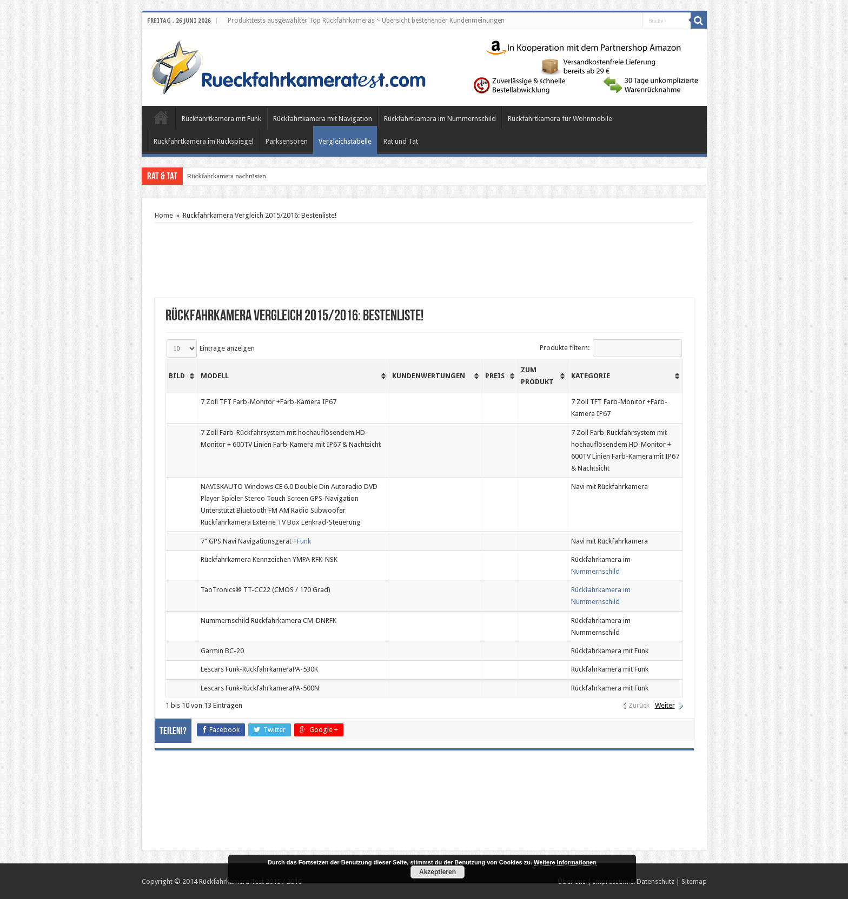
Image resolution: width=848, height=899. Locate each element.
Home (161, 117)
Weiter (665, 705)
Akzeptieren (437, 872)
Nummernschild (595, 571)
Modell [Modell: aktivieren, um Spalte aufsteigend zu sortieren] (215, 376)
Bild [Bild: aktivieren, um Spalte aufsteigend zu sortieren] (177, 376)
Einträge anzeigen (211, 348)
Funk (304, 541)
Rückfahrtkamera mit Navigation (322, 119)
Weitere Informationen (565, 862)
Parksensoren (287, 141)
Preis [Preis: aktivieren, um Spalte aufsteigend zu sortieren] (495, 376)
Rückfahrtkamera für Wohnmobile (560, 119)
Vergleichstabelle (345, 141)
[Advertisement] (424, 260)
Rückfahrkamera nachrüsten (226, 176)
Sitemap (694, 881)
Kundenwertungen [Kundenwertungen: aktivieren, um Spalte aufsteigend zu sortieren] (428, 376)
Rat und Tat (400, 141)
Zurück (639, 705)
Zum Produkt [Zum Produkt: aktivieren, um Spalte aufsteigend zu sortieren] (537, 376)
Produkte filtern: (611, 348)
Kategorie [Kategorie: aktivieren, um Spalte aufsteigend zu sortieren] (590, 376)
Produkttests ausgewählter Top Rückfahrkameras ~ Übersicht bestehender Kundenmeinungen (366, 20)
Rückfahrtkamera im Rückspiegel (204, 141)
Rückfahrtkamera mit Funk (221, 119)
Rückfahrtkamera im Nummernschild (440, 119)
